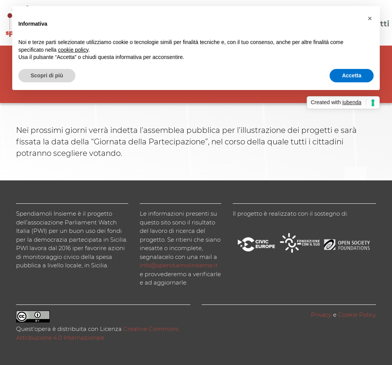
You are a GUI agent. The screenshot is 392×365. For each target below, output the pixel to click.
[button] (370, 18)
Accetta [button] (351, 75)
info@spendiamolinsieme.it (179, 265)
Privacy (321, 314)
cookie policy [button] (73, 50)
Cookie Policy (357, 314)
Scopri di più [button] (47, 75)
